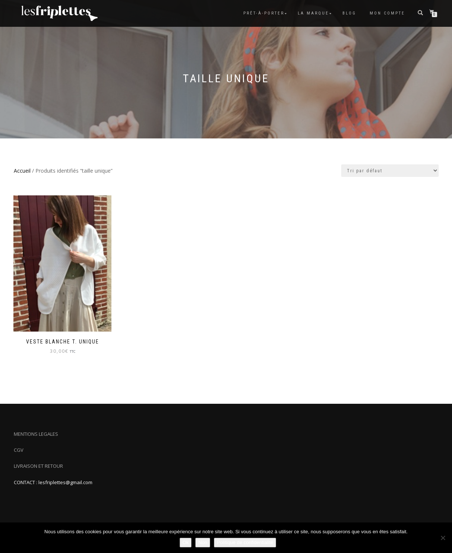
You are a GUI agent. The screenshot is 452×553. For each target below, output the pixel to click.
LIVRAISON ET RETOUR (38, 466)
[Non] (442, 537)
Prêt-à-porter (263, 13)
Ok (186, 542)
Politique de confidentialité (245, 542)
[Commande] (390, 170)
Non (202, 542)
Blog (349, 13)
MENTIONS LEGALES (36, 434)
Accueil (22, 170)
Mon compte (387, 13)
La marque (313, 13)
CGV (18, 450)
